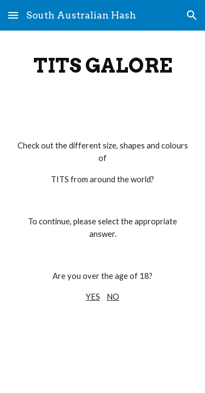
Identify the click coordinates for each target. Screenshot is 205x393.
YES (93, 296)
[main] (102, 65)
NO (113, 296)
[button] (13, 15)
